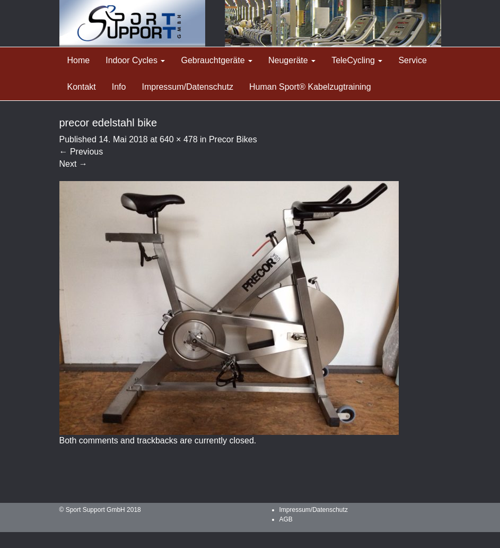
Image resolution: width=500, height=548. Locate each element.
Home (78, 60)
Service (412, 60)
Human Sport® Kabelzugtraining (310, 86)
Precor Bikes (233, 139)
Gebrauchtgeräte (216, 60)
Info (119, 86)
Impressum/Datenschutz (187, 86)
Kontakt (81, 86)
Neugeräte (291, 60)
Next (73, 163)
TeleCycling (356, 60)
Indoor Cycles (135, 60)
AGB (286, 519)
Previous (81, 151)
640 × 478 (179, 139)
